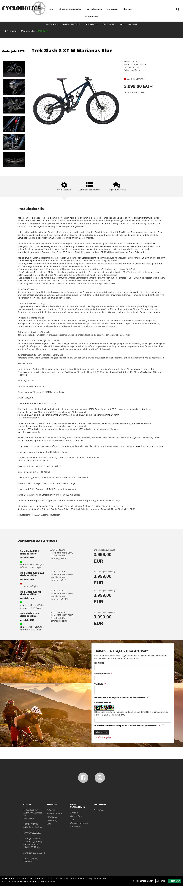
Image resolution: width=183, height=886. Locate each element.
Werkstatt (112, 9)
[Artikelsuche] (177, 9)
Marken (132, 24)
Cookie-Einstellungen (143, 880)
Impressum (75, 826)
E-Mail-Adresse (102, 673)
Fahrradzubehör (71, 24)
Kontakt (73, 812)
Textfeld (98, 684)
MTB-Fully (43, 31)
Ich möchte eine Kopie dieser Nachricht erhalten (119, 697)
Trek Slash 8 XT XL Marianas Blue (30, 615)
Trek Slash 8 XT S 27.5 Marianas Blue (32, 574)
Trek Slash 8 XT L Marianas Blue (29, 552)
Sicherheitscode (102, 702)
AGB (72, 819)
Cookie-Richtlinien (46, 881)
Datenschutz (76, 816)
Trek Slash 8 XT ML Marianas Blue (30, 593)
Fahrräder (52, 24)
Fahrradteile (92, 24)
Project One (91, 16)
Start (52, 9)
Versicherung (94, 9)
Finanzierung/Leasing (70, 9)
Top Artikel (99, 810)
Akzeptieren (174, 880)
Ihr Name (99, 662)
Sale (122, 24)
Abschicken (101, 732)
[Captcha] (132, 720)
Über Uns (128, 9)
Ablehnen (161, 880)
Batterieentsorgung (78, 823)
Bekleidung (109, 24)
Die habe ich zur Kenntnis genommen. (126, 725)
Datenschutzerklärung (109, 725)
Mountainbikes (28, 31)
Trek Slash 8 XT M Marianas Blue (72, 50)
